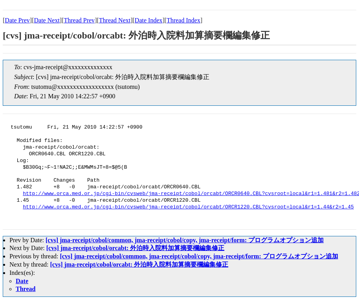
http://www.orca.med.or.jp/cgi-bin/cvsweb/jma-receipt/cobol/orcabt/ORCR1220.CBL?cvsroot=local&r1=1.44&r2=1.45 (188, 207)
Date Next (47, 20)
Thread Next (114, 20)
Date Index (149, 20)
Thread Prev (79, 20)
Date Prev (17, 20)
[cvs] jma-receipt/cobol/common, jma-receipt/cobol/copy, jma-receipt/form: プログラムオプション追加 (185, 240)
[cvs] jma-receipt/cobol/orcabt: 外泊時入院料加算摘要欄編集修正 (135, 248)
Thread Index (183, 20)
